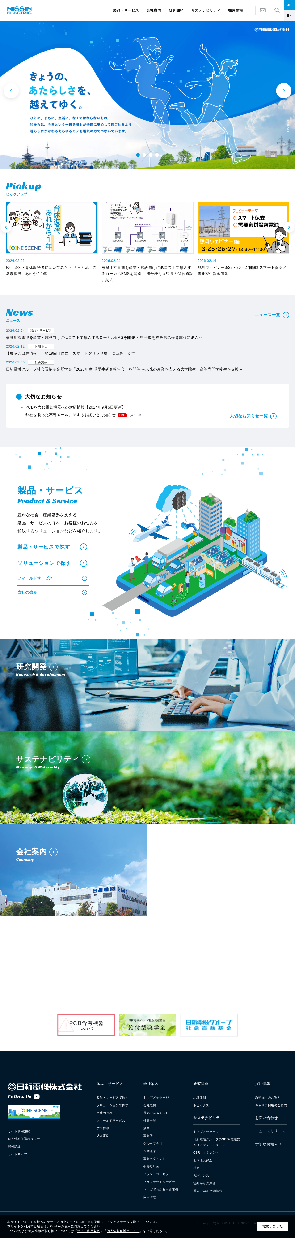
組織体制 (199, 1097)
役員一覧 (149, 1120)
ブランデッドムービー (159, 1182)
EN (289, 15)
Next (289, 227)
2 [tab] (144, 155)
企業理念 (149, 1151)
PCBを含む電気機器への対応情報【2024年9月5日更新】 (75, 407)
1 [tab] (138, 155)
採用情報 (262, 1084)
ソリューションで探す (52, 563)
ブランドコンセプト (157, 1174)
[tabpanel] (147, 95)
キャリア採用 (245, 965)
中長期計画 (151, 1166)
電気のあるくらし (156, 1113)
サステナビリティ (206, 11)
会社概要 (149, 1105)
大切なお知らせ (268, 1144)
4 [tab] (157, 155)
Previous (6, 227)
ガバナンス (201, 1175)
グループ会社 (152, 1143)
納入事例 (103, 1136)
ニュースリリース (270, 1131)
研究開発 (176, 11)
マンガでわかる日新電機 (160, 1189)
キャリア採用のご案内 (271, 1105)
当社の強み (52, 592)
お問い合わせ (266, 1118)
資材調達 (14, 1146)
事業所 (148, 1136)
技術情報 (103, 1128)
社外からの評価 (204, 1183)
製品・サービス (126, 11)
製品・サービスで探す (52, 546)
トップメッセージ (156, 1097)
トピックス (201, 1105)
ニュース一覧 (272, 315)
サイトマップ (17, 1154)
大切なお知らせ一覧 (253, 416)
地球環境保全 (202, 1160)
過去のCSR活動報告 (208, 1191)
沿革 (146, 1128)
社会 (196, 1168)
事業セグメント (154, 1158)
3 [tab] (151, 155)
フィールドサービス (52, 578)
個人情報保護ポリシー (123, 1231)
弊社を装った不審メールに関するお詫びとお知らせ (84, 415)
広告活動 (149, 1197)
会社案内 (154, 11)
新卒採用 (189, 965)
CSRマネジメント (206, 1152)
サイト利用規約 (88, 1231)
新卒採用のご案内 (268, 1097)
